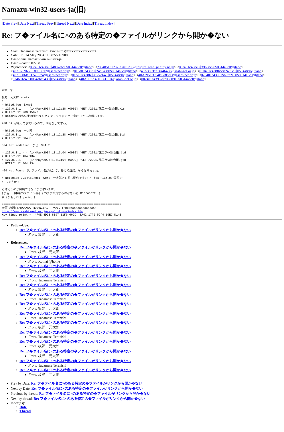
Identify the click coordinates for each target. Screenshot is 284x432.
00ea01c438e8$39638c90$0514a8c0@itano (210, 67)
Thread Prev (45, 23)
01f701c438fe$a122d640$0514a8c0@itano (102, 75)
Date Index (84, 23)
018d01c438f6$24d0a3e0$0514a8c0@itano (105, 71)
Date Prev (10, 23)
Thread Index (103, 23)
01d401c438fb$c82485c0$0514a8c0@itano (230, 71)
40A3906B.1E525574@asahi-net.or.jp (40, 75)
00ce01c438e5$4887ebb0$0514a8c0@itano (61, 67)
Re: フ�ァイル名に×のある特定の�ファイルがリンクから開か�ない (75, 245)
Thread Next (65, 23)
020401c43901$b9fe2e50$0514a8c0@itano (232, 75)
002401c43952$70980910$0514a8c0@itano (172, 79)
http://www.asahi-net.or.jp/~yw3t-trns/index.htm (42, 226)
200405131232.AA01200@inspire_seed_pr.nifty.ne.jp (135, 67)
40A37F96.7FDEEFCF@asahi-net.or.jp (41, 71)
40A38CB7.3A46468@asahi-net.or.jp (168, 71)
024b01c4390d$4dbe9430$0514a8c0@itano (44, 79)
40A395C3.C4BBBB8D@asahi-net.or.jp (167, 75)
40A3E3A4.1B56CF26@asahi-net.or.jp (108, 79)
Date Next (27, 23)
